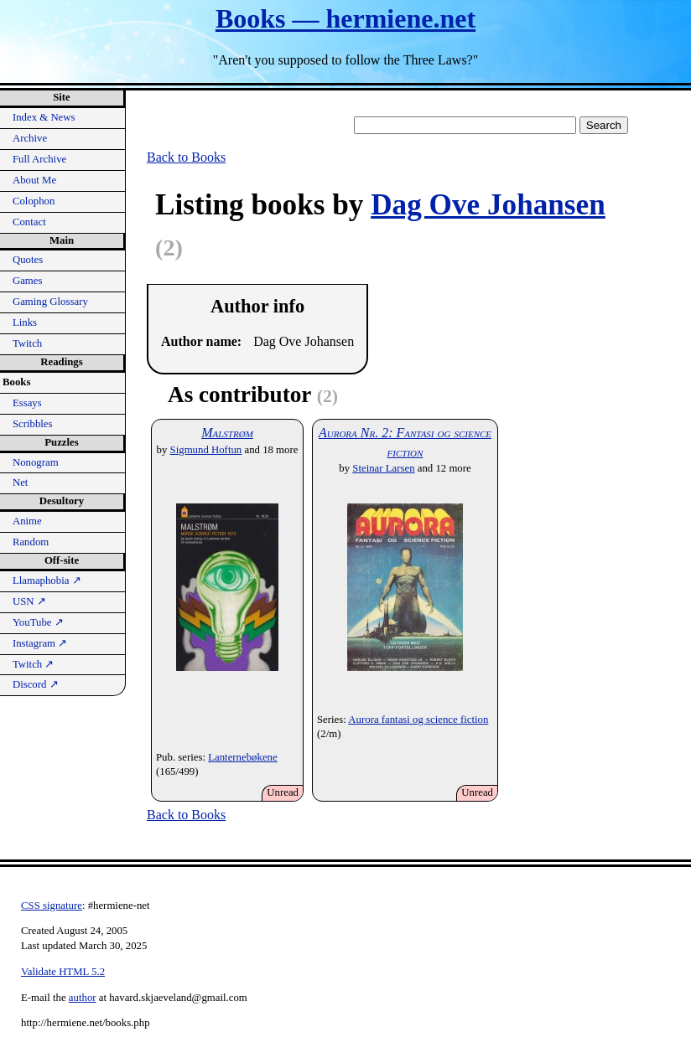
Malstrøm (227, 433)
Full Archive (39, 159)
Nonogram (36, 462)
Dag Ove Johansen (488, 204)
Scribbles (33, 424)
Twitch (27, 343)
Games (28, 280)
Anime (27, 521)
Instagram (40, 643)
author (82, 998)
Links (25, 322)
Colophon (34, 201)
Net (20, 482)
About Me (34, 180)
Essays (27, 403)
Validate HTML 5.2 (63, 972)
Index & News (44, 117)
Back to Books (186, 157)
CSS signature (51, 905)
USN (29, 601)
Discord (36, 684)
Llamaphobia (47, 580)
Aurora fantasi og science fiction (418, 719)
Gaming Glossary (50, 301)
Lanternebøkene (242, 757)
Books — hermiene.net (345, 18)
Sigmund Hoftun (206, 450)
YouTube (38, 622)
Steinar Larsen (383, 468)
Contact (29, 222)
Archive (30, 138)
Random (31, 542)
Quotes (28, 260)
